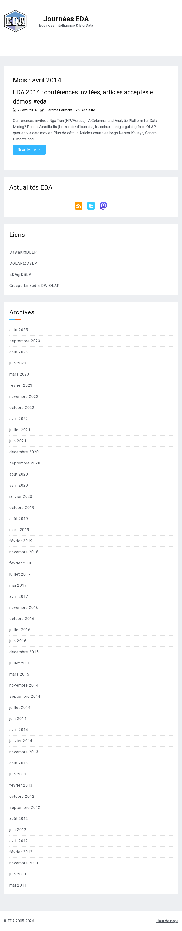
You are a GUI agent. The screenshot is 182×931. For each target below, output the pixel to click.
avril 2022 (18, 418)
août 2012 (18, 818)
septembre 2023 (24, 341)
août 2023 (18, 352)
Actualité (88, 110)
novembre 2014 (24, 685)
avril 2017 (18, 596)
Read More (29, 149)
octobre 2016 (22, 618)
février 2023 (21, 385)
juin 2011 (17, 874)
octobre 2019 (22, 507)
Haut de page (167, 921)
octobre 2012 (22, 796)
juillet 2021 (19, 430)
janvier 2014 (20, 741)
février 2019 (21, 541)
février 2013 (21, 785)
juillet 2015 (19, 663)
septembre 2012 (24, 807)
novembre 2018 (24, 552)
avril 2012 (18, 841)
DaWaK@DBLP (23, 252)
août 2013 (18, 763)
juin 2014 (17, 718)
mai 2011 (18, 885)
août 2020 (18, 474)
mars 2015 (19, 674)
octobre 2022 (22, 407)
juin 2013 (17, 774)
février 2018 (21, 563)
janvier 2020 (20, 496)
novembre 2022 (24, 396)
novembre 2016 (24, 607)
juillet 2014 (19, 707)
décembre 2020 (24, 452)
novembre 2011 (24, 863)
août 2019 (18, 518)
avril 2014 (18, 729)
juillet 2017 (19, 574)
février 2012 (21, 852)
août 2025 (18, 330)
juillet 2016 (19, 630)
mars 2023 (19, 374)
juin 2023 (17, 363)
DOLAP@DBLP (23, 263)
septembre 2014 (24, 696)
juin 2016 (17, 641)
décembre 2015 (24, 652)
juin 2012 (17, 829)
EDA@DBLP (20, 274)
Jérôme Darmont (59, 110)
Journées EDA (66, 18)
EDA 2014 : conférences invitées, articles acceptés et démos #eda (84, 97)
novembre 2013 (24, 752)
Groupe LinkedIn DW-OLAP (34, 285)
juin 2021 (17, 441)
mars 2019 (19, 530)
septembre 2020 (24, 463)
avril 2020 (18, 485)
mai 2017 (18, 585)
